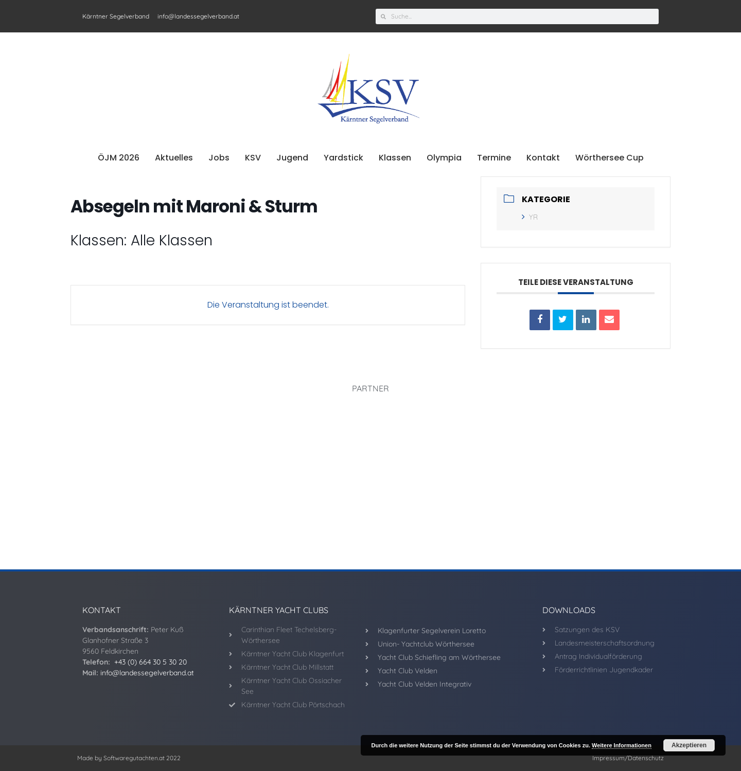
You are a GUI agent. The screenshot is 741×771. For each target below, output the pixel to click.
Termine (494, 158)
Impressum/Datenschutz (628, 758)
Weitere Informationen (621, 745)
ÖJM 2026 (118, 158)
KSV (253, 158)
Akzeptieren (689, 745)
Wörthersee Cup (609, 158)
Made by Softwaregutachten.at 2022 (129, 758)
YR (530, 217)
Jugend (292, 158)
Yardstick (343, 158)
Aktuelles (174, 158)
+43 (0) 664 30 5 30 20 (150, 662)
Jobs (219, 158)
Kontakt (543, 158)
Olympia (444, 158)
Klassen (395, 158)
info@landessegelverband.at (147, 672)
